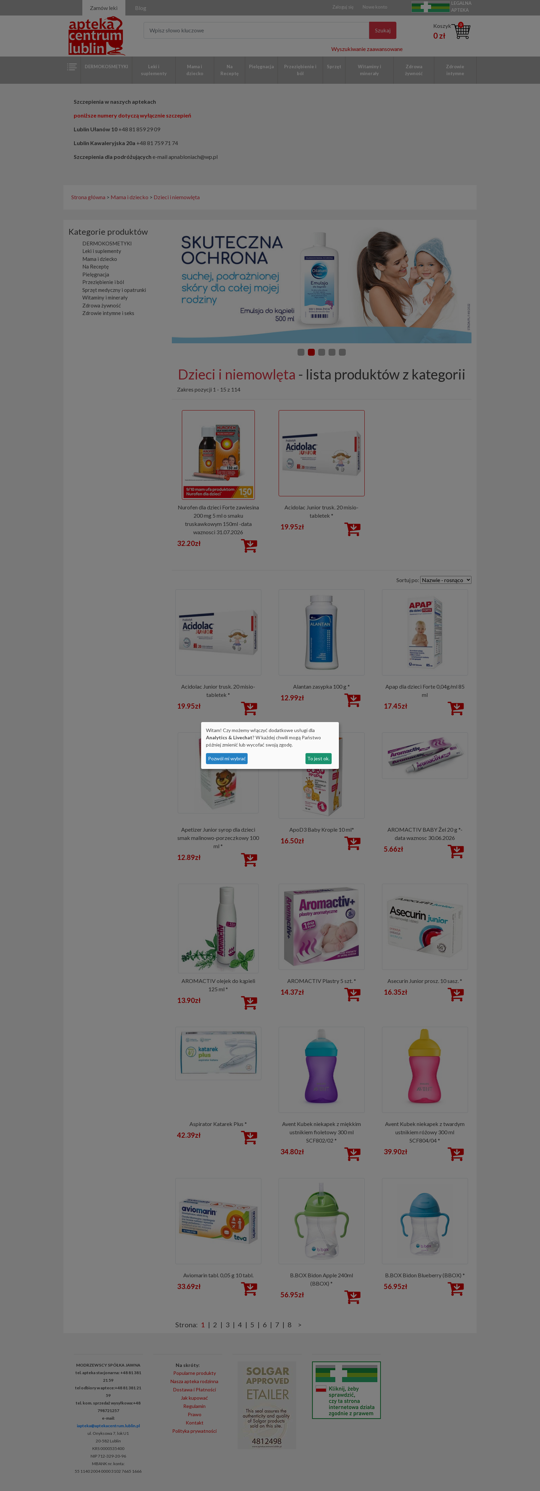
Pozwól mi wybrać (227, 758)
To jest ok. (318, 758)
